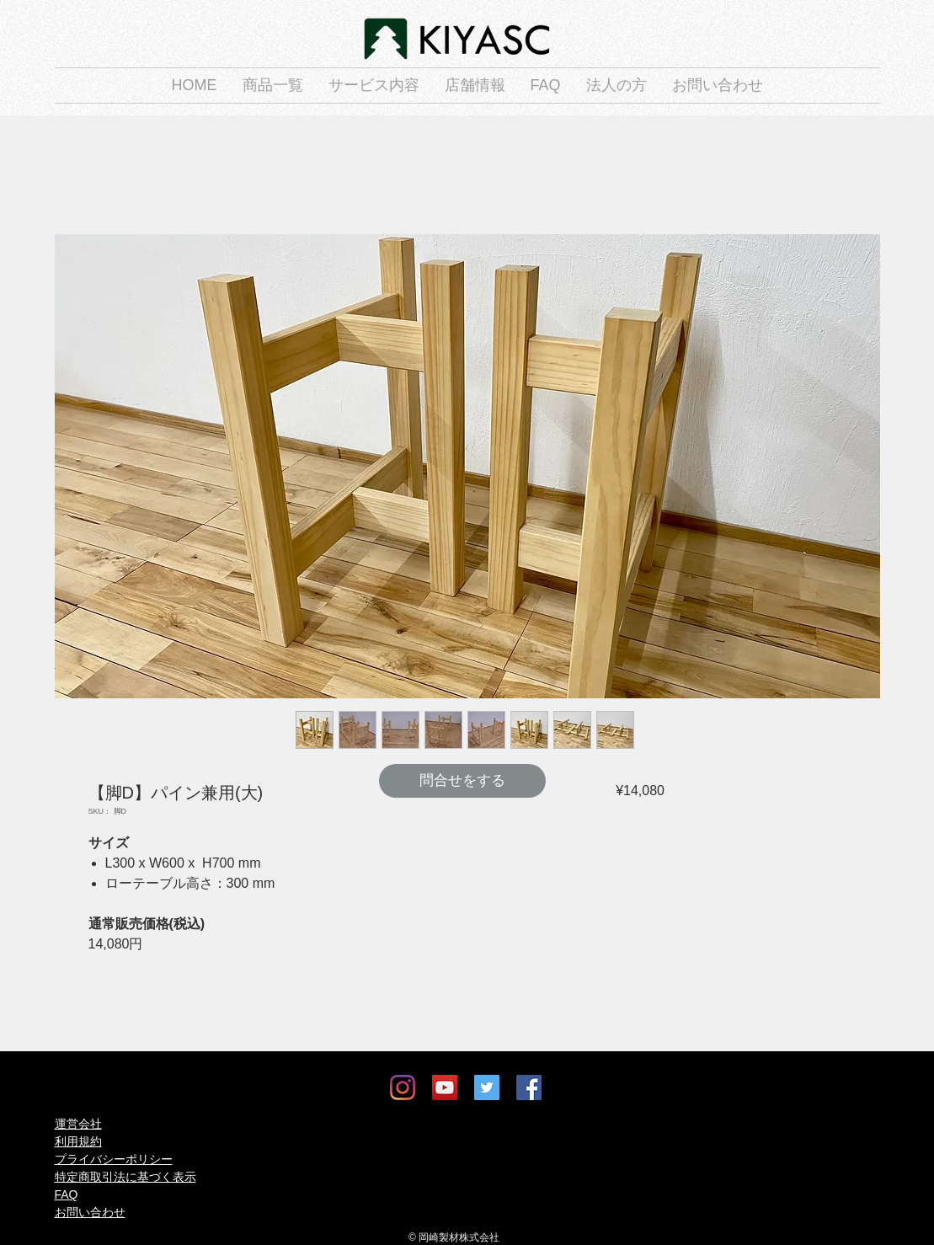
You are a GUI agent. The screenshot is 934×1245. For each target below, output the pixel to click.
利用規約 (78, 1141)
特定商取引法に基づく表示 (125, 1177)
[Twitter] (486, 1087)
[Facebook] (529, 1087)
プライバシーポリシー (114, 1159)
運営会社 (78, 1123)
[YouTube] (444, 1087)
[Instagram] (402, 1087)
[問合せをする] (462, 781)
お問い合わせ (90, 1212)
